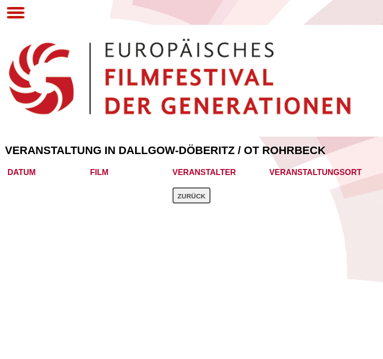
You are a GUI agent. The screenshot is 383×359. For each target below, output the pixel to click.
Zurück (191, 196)
